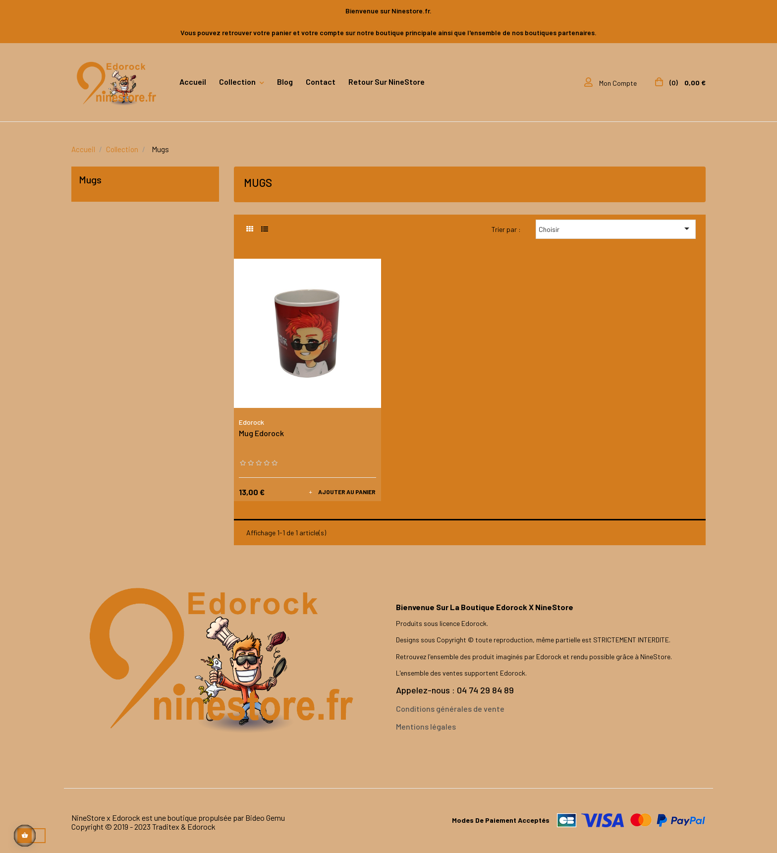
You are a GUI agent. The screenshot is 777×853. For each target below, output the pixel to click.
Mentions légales (426, 726)
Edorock (251, 422)
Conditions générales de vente (450, 708)
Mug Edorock (261, 433)
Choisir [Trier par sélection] (616, 228)
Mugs (90, 179)
